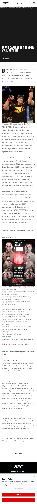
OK (18, 500)
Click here (5, 344)
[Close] (35, 476)
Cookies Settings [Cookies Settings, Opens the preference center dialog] (18, 488)
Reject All (18, 494)
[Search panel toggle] (34, 3)
